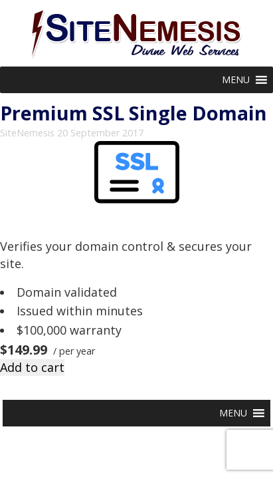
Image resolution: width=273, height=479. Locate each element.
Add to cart (32, 367)
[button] (236, 80)
